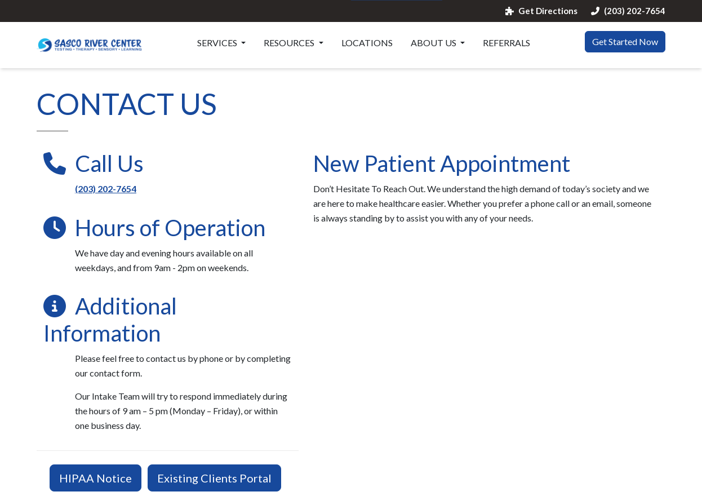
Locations (367, 42)
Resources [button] (290, 42)
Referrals (506, 42)
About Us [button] (434, 42)
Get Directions (541, 11)
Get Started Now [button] (625, 41)
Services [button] (218, 42)
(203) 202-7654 (628, 11)
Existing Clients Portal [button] (214, 478)
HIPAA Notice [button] (95, 478)
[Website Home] (90, 45)
